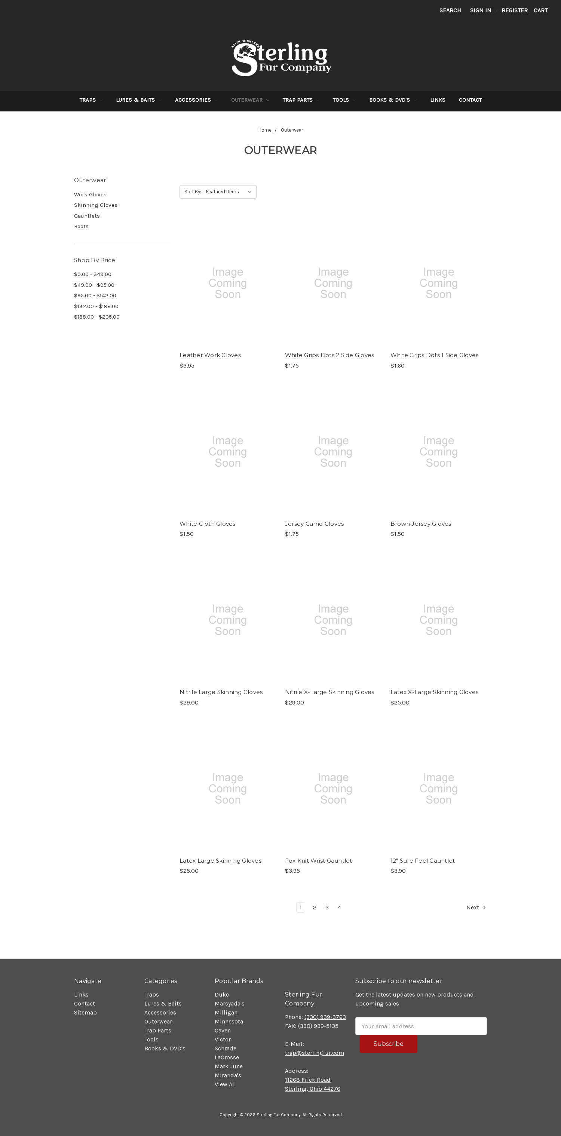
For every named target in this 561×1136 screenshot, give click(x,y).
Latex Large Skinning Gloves (220, 860)
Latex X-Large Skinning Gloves (434, 692)
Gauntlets (87, 215)
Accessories (196, 99)
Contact (470, 99)
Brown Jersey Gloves (420, 523)
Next (476, 907)
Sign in (480, 10)
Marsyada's (230, 1003)
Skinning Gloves (95, 205)
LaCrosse (227, 1057)
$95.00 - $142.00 (95, 295)
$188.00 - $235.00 (97, 316)
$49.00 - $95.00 (94, 285)
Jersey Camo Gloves (314, 523)
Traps (91, 99)
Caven (223, 1030)
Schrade (225, 1048)
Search (450, 10)
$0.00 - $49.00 (92, 274)
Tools (344, 99)
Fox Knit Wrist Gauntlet (318, 860)
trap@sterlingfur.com (314, 1052)
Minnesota (229, 1021)
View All (225, 1084)
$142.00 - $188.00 (96, 306)
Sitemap (85, 1012)
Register (515, 10)
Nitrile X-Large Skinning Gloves (329, 692)
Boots (81, 226)
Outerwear (250, 99)
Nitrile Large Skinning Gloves (221, 692)
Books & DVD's (393, 99)
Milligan (226, 1012)
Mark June (229, 1066)
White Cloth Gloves (208, 523)
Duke (222, 994)
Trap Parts (301, 99)
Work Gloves (90, 194)
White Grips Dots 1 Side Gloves (434, 355)
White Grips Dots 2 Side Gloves (329, 355)
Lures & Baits (139, 99)
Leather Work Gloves (210, 355)
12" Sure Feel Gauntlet (422, 860)
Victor (223, 1039)
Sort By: (192, 191)
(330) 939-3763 (325, 1016)
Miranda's (228, 1075)
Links (437, 99)
